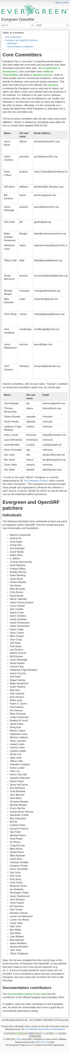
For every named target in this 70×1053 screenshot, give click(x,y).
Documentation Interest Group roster (27, 994)
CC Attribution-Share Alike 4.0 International (45, 1029)
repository (53, 85)
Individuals (12, 43)
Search (32, 25)
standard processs (42, 75)
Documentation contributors (20, 46)
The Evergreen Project (35, 480)
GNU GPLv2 (41, 1042)
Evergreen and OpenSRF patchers (21, 40)
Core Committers (13, 37)
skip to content (62, 2)
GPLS (19, 1039)
